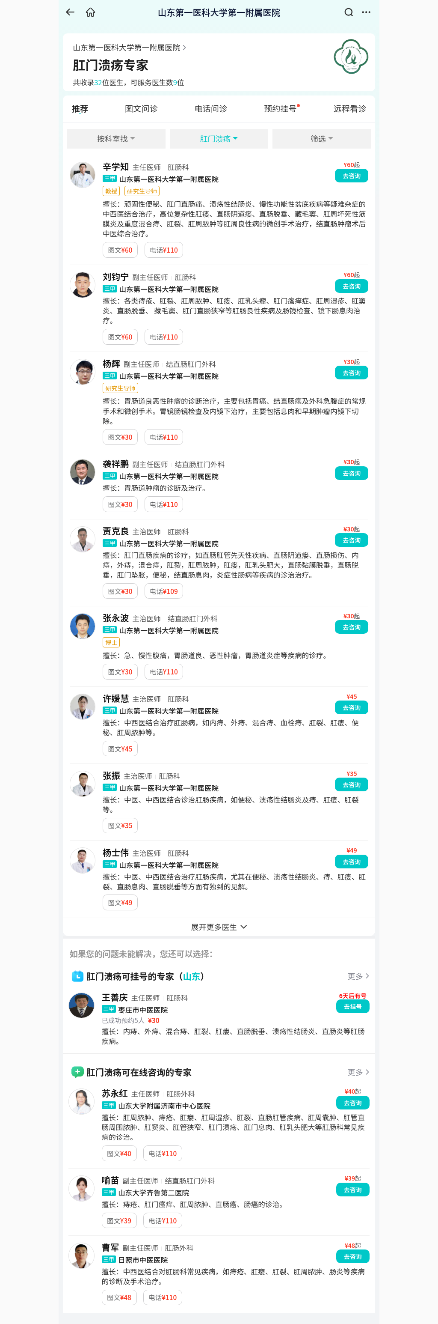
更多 (355, 976)
